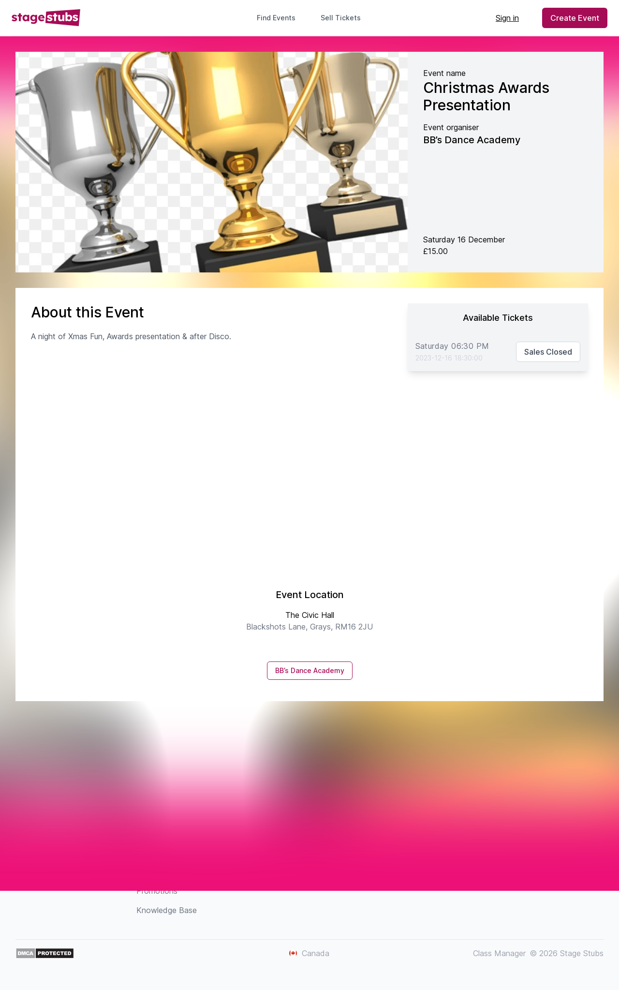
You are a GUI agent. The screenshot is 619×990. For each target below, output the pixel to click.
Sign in (507, 18)
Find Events (276, 18)
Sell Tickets (344, 18)
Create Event (574, 18)
